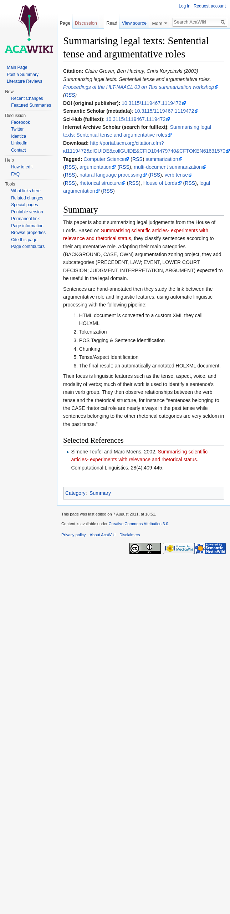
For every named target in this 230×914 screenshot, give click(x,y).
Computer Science (103, 159)
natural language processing (111, 175)
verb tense (176, 175)
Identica (18, 136)
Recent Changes (27, 98)
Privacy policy (73, 535)
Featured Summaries (31, 105)
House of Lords (160, 183)
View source (134, 23)
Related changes (27, 198)
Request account (210, 6)
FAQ (15, 174)
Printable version (27, 211)
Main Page (17, 67)
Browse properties (28, 232)
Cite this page (24, 239)
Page (65, 23)
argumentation (96, 167)
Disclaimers (129, 535)
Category (75, 493)
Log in (184, 6)
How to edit (21, 166)
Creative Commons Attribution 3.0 (138, 524)
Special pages (24, 204)
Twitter (17, 129)
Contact (18, 150)
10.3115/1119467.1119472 (151, 103)
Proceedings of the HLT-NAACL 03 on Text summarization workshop (138, 87)
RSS (70, 95)
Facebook (20, 122)
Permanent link (25, 218)
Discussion (86, 23)
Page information (27, 225)
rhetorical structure (100, 183)
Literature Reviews (24, 81)
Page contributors (28, 246)
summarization (161, 159)
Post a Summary (23, 74)
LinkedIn (19, 143)
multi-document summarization (168, 167)
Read (111, 23)
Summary (100, 493)
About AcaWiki (103, 535)
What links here (26, 190)
